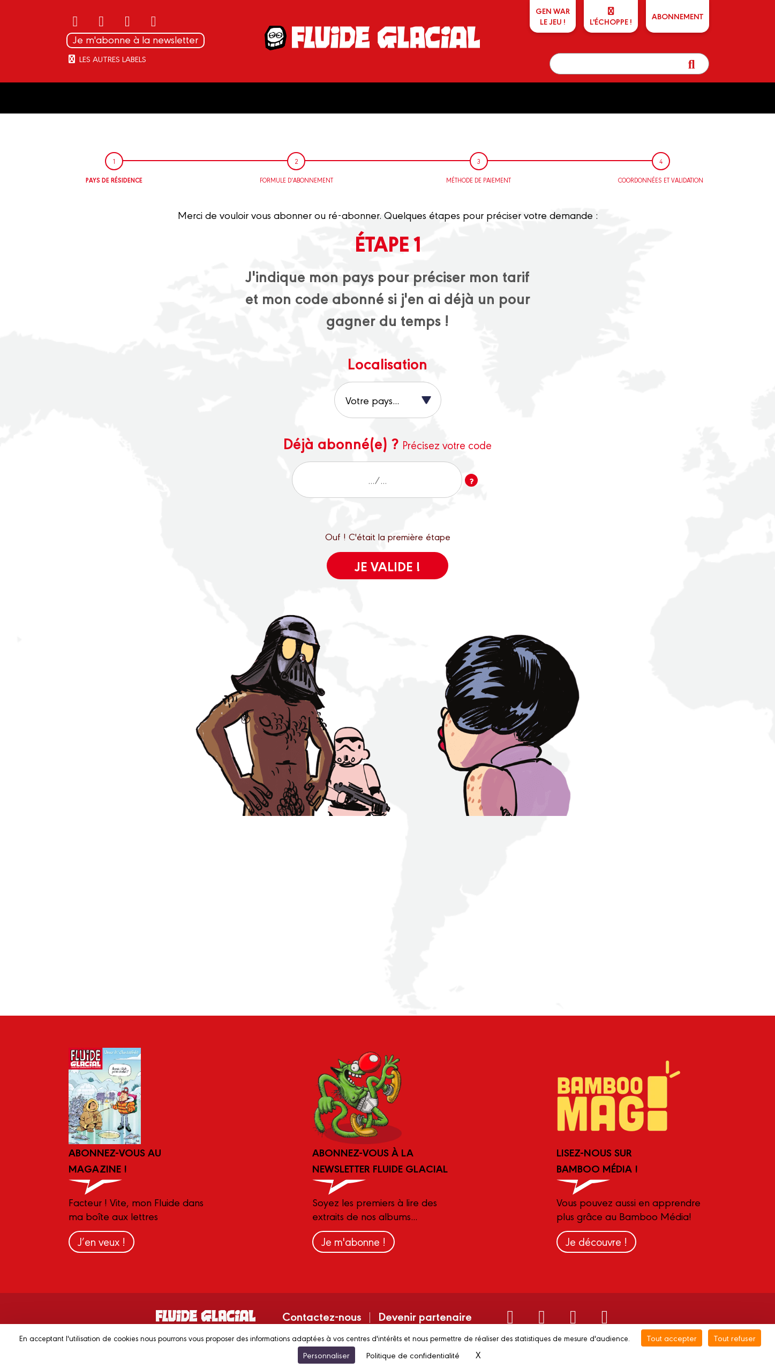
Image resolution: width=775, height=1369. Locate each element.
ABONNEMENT (677, 16)
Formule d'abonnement (296, 180)
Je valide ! (387, 565)
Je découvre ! (596, 1241)
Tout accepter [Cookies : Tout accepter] (671, 1337)
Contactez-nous (322, 1316)
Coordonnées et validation (660, 180)
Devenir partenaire (425, 1316)
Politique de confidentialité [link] (413, 1354)
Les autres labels (106, 58)
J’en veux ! (101, 1241)
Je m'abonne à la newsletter (135, 39)
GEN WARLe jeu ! (553, 16)
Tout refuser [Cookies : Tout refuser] (734, 1337)
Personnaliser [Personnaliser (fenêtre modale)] (326, 1354)
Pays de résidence (114, 180)
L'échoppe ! (611, 17)
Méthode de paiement (478, 180)
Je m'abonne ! (353, 1241)
